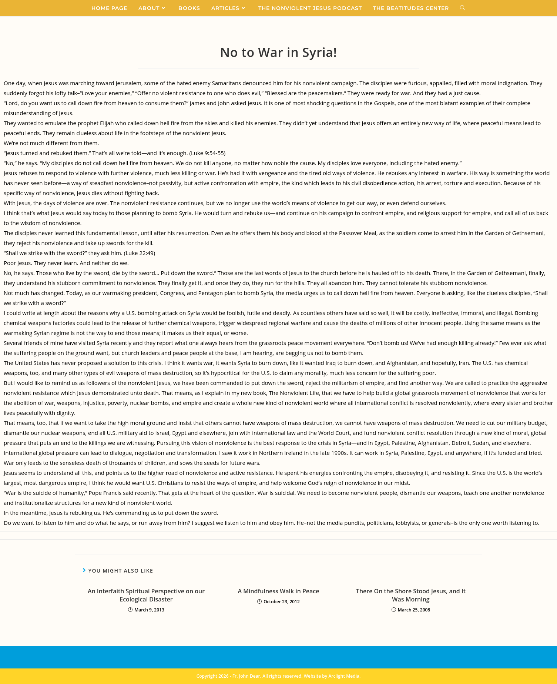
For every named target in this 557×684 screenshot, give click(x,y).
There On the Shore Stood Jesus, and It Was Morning (411, 595)
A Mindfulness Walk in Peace (278, 591)
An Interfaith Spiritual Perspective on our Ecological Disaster (146, 595)
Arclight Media (343, 676)
